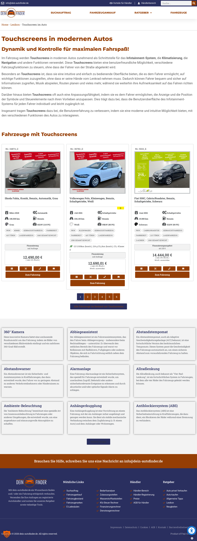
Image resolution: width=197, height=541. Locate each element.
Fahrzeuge (179, 12)
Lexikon (15, 24)
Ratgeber (143, 13)
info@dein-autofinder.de (143, 461)
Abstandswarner (17, 369)
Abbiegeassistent (84, 332)
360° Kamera (14, 332)
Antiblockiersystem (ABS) (157, 405)
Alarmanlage (80, 369)
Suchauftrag (61, 12)
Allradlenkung (148, 369)
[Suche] (194, 3)
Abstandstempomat (152, 332)
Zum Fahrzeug (32, 274)
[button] (98, 442)
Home (5, 24)
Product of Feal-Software (183, 533)
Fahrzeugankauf (103, 12)
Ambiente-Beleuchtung (23, 405)
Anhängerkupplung (86, 405)
